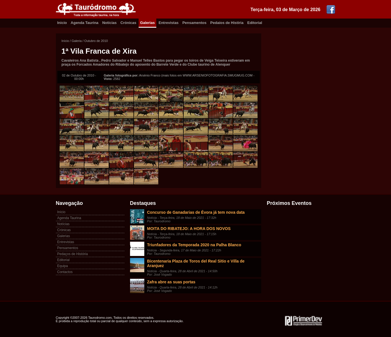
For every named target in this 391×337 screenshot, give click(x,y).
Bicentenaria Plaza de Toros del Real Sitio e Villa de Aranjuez (196, 263)
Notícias (109, 23)
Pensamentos (194, 23)
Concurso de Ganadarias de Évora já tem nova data (196, 212)
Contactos (65, 272)
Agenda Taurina (84, 23)
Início (65, 41)
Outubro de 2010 (96, 41)
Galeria (77, 41)
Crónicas (128, 23)
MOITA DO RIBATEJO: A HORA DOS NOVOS (189, 228)
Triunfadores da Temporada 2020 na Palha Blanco (194, 245)
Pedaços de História (72, 254)
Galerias (147, 23)
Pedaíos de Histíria (226, 23)
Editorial (254, 23)
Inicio (62, 23)
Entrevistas (169, 23)
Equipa (62, 266)
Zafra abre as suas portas (171, 282)
